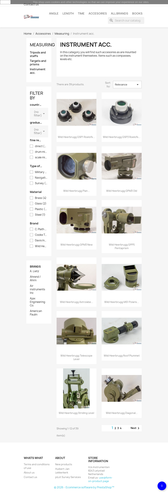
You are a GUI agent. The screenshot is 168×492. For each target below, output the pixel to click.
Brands (35, 266)
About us (29, 472)
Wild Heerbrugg (41, 246)
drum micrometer (41, 152)
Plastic (41, 209)
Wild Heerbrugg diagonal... (122, 413)
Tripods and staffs (38, 54)
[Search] (126, 20)
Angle (54, 13)
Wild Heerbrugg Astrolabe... (76, 302)
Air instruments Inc (37, 289)
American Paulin (36, 312)
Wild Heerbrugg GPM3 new (76, 244)
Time (81, 13)
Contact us (31, 4)
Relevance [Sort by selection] (127, 84)
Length (68, 13)
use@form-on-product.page (100, 479)
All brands (119, 13)
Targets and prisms (38, 62)
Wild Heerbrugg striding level (76, 413)
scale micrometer (41, 157)
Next (136, 428)
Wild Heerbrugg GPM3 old (121, 190)
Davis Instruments (41, 240)
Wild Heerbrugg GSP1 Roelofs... (76, 137)
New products (63, 464)
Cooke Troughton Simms (41, 235)
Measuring (42, 45)
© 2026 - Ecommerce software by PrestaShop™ (84, 487)
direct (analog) (41, 146)
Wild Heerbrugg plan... (76, 190)
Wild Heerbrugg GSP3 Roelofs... (121, 137)
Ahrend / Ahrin (35, 278)
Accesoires (98, 13)
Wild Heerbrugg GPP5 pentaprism (122, 246)
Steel (40, 215)
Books (137, 13)
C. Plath (41, 229)
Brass (40, 198)
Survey (41, 183)
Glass (40, 203)
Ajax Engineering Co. (37, 302)
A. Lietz (34, 271)
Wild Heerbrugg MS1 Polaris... (121, 302)
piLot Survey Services (68, 477)
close (5, 2)
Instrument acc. (37, 71)
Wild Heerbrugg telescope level (76, 357)
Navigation (41, 177)
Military (41, 172)
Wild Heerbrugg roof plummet (122, 355)
